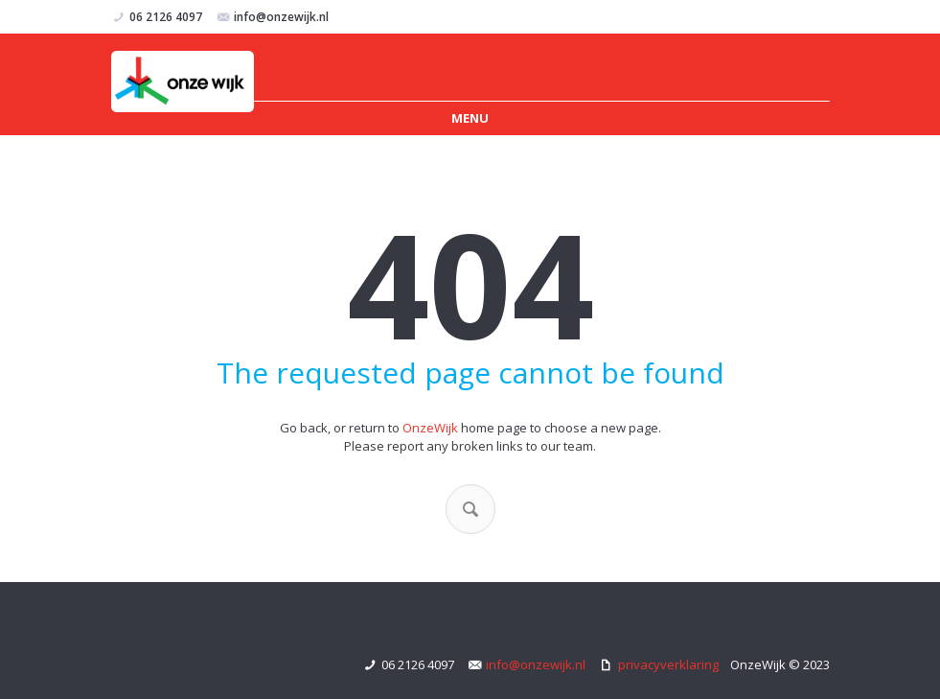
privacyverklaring (668, 664)
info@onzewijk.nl (281, 17)
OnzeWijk (430, 427)
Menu (470, 118)
